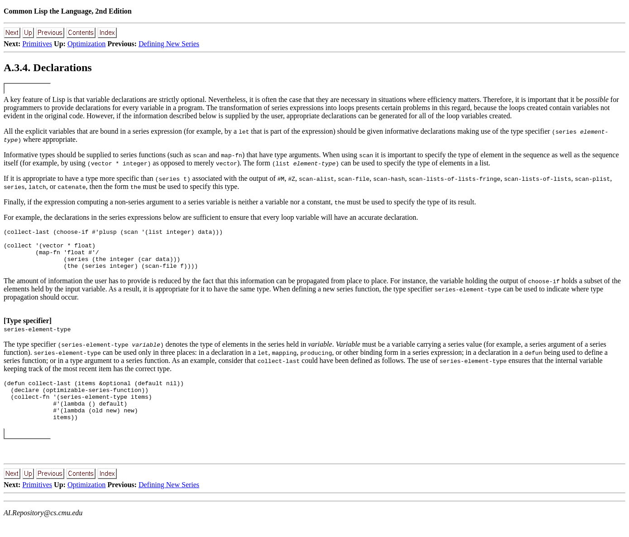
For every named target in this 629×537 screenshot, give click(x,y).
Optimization (86, 44)
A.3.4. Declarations (48, 67)
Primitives (37, 44)
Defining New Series (169, 44)
